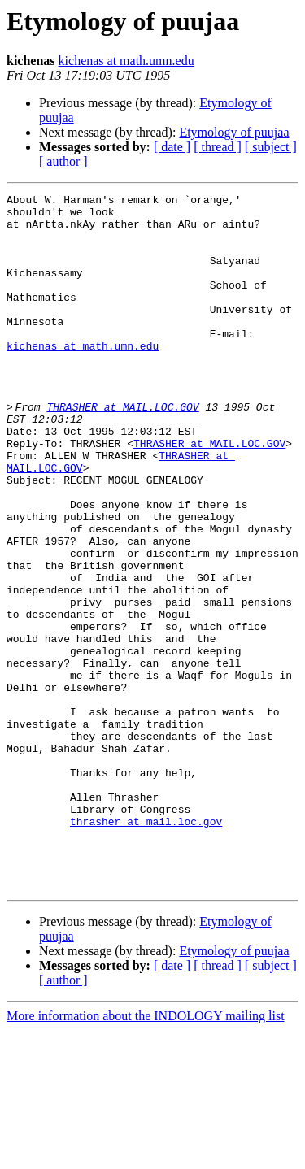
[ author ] (63, 161)
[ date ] (172, 147)
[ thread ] (218, 147)
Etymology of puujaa (234, 132)
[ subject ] (271, 147)
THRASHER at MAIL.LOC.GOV (127, 450)
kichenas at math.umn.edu (126, 60)
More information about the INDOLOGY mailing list (146, 1155)
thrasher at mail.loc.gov (146, 948)
